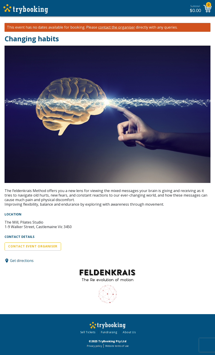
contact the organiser (116, 27)
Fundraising (109, 332)
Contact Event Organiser (32, 246)
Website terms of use (117, 346)
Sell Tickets (87, 332)
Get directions (22, 260)
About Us (129, 332)
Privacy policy (94, 346)
